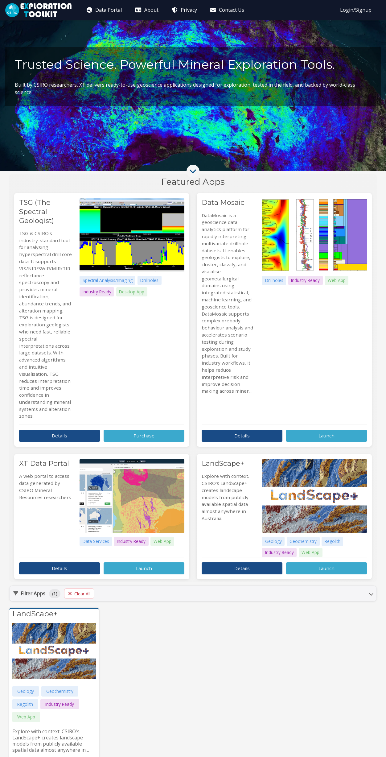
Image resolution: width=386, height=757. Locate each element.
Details (59, 435)
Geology (25, 691)
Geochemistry (59, 691)
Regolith (25, 704)
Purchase (143, 435)
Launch (326, 435)
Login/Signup (356, 9)
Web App (26, 717)
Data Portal (103, 9)
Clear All (79, 594)
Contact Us (226, 9)
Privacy (184, 9)
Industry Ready (59, 704)
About (146, 9)
